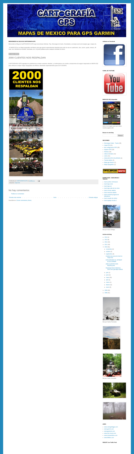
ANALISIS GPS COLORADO (112, 158)
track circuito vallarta (110, 190)
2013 (106, 239)
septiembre (109, 254)
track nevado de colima (110, 198)
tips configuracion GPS (110, 147)
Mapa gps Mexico (109, 162)
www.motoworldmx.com (110, 435)
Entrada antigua (93, 197)
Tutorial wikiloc (108, 160)
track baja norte (108, 184)
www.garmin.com (109, 429)
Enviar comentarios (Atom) (24, 200)
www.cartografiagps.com (111, 427)
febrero (108, 285)
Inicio (54, 197)
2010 (106, 247)
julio (107, 272)
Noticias (106, 151)
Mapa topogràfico (109, 164)
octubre (108, 251)
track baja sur (108, 186)
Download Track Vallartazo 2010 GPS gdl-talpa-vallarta (114, 268)
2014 (106, 237)
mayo (108, 277)
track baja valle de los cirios (112, 188)
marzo (108, 282)
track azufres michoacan (111, 182)
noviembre (109, 249)
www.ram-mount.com (110, 433)
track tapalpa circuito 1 (110, 200)
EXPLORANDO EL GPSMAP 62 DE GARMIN (114, 260)
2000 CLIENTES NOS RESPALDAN (112, 264)
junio (107, 275)
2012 (106, 242)
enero (108, 287)
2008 (106, 292)
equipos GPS (108, 149)
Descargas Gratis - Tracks (111, 143)
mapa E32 (17, 182)
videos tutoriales (108, 154)
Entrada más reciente (15, 197)
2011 (106, 244)
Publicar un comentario (17, 194)
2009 (106, 290)
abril (107, 280)
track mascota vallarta (110, 192)
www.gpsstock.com (109, 431)
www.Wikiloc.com (109, 437)
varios (106, 156)
